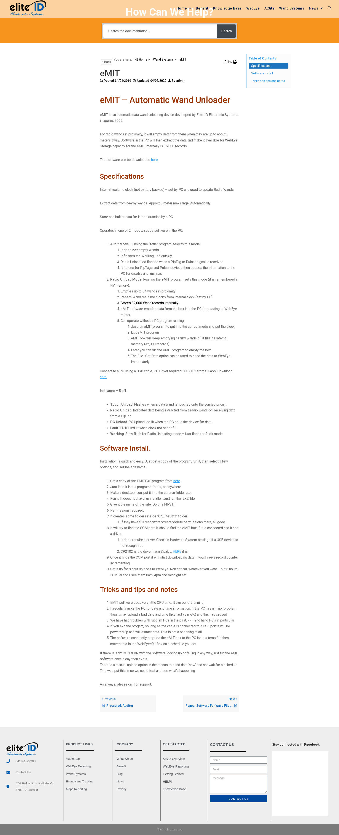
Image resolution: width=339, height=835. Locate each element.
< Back (106, 62)
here (154, 160)
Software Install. (262, 73)
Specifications (260, 65)
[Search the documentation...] (159, 31)
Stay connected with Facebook (296, 745)
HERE (177, 551)
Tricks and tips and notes (268, 81)
